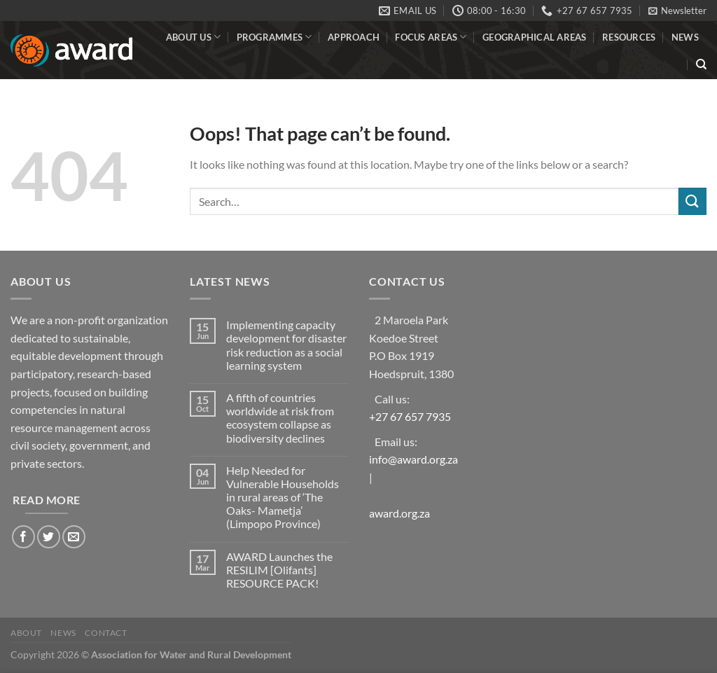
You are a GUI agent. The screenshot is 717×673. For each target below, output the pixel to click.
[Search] (701, 64)
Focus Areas (430, 36)
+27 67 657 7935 (410, 416)
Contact (106, 632)
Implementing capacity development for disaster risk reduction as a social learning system (286, 345)
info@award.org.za (413, 459)
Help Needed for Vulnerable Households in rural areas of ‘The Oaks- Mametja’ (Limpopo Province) (282, 497)
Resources (628, 37)
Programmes (274, 36)
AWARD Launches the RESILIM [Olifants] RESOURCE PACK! (279, 570)
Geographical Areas (534, 37)
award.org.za (399, 513)
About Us (193, 36)
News (685, 37)
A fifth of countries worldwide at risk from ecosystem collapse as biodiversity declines (280, 418)
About (26, 632)
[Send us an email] (73, 536)
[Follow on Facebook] (23, 536)
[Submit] (692, 201)
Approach (354, 37)
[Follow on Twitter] (48, 536)
